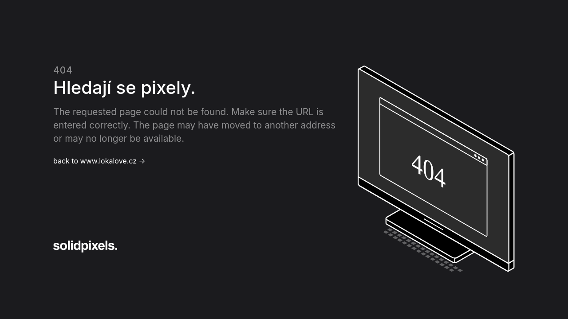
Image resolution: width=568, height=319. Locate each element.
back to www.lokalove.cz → (99, 160)
